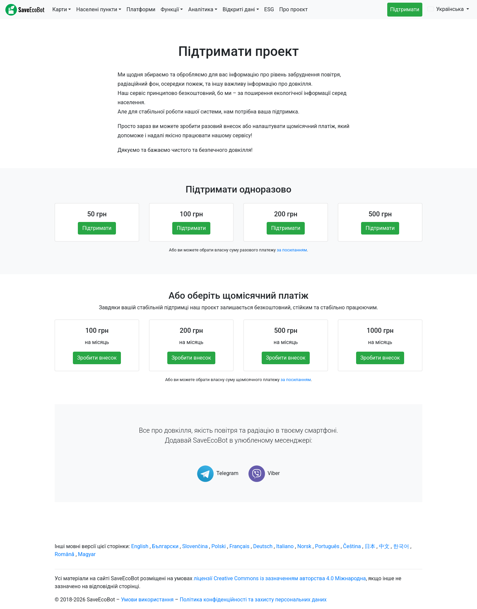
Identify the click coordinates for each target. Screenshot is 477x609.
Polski (218, 546)
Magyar (86, 554)
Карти (59, 9)
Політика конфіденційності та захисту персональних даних (253, 599)
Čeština (352, 546)
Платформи (141, 9)
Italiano (285, 546)
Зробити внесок (97, 358)
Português (327, 546)
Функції (170, 9)
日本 (370, 546)
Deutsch (262, 546)
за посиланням (292, 249)
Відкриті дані (239, 9)
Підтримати (404, 9)
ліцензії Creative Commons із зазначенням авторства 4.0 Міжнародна (280, 578)
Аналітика (200, 9)
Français (240, 546)
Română (64, 554)
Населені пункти (96, 9)
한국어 (401, 546)
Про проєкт (293, 9)
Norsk (304, 546)
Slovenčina (195, 546)
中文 (384, 546)
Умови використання (147, 599)
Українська (446, 9)
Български (165, 546)
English (139, 546)
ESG (269, 9)
